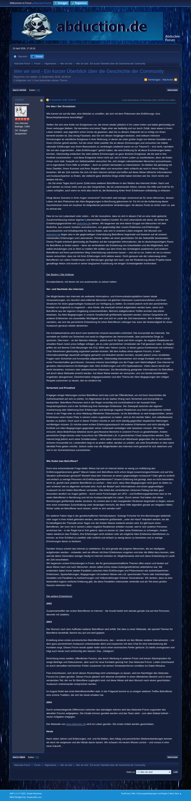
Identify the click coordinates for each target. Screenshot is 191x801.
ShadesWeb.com (34, 797)
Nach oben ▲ (175, 793)
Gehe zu (130, 772)
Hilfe (134, 793)
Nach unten (19, 90)
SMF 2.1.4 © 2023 (18, 793)
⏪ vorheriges (152, 79)
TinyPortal (125, 793)
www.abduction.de (76, 724)
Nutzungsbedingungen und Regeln (152, 793)
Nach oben (19, 757)
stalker (19, 100)
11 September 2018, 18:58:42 (62, 100)
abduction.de (84, 223)
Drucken (173, 90)
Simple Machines (34, 793)
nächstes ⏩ (170, 79)
